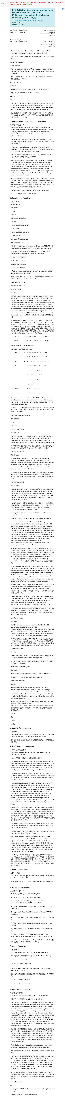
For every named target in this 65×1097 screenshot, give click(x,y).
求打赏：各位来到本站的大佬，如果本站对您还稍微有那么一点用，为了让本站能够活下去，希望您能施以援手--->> (36, 3)
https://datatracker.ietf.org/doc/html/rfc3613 (29, 20)
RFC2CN (4, 3)
